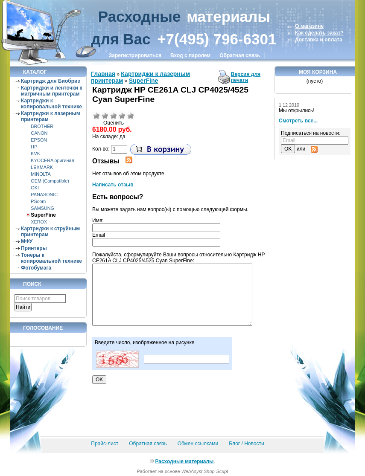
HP (34, 146)
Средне (113, 115)
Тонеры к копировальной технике (51, 258)
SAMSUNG (42, 208)
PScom (38, 201)
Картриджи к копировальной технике (51, 104)
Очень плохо (96, 115)
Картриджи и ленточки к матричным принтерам (51, 91)
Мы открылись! (297, 110)
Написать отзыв (113, 185)
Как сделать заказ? (319, 33)
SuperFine (43, 215)
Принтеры (34, 248)
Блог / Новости (246, 444)
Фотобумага (36, 268)
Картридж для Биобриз (50, 81)
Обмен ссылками (198, 444)
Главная (103, 73)
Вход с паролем (190, 55)
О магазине (309, 26)
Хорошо (122, 115)
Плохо (105, 115)
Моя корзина (318, 72)
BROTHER (42, 126)
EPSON (39, 139)
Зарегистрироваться (135, 55)
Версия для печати (245, 77)
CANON (39, 133)
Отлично (130, 115)
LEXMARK (42, 167)
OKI (35, 187)
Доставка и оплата (318, 40)
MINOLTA (40, 174)
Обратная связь (239, 55)
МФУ (26, 241)
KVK (35, 153)
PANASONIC (44, 194)
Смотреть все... (298, 121)
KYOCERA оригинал (52, 160)
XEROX (39, 221)
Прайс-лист (104, 444)
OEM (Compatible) (50, 180)
